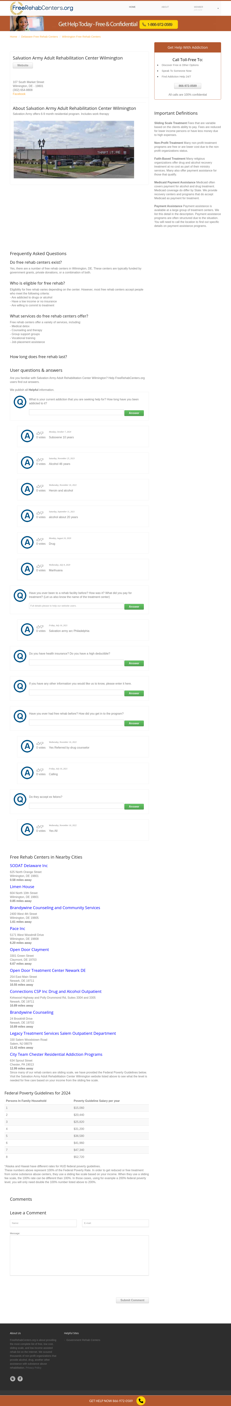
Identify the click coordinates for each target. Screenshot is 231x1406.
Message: (79, 1253)
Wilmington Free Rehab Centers (81, 36)
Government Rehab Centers (83, 1339)
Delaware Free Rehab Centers (39, 36)
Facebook (19, 93)
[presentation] (37, 1285)
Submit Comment (132, 1300)
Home (13, 36)
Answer (134, 413)
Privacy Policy (33, 1367)
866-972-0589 (188, 85)
